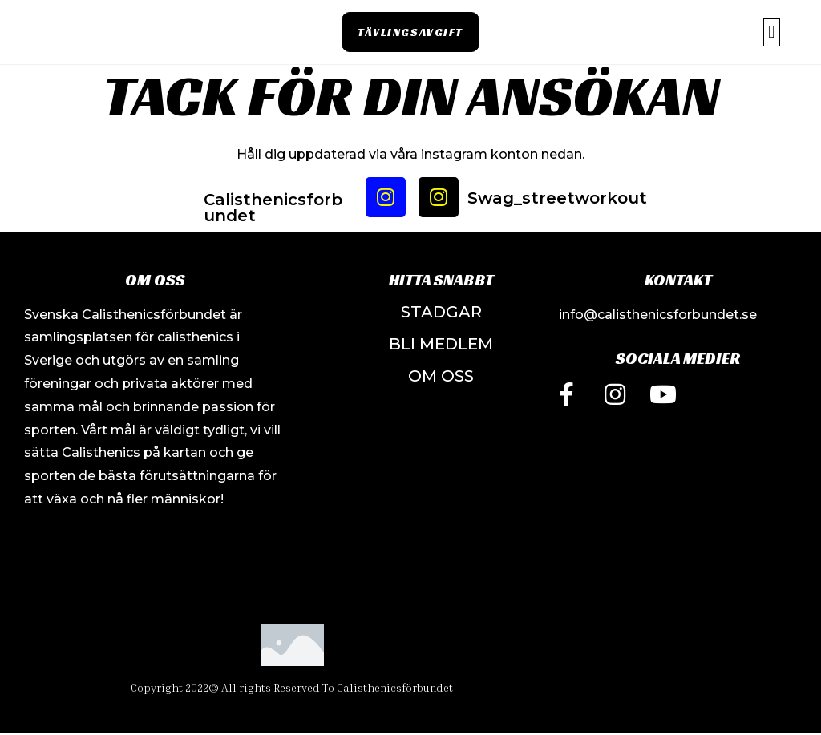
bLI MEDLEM (441, 343)
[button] (410, 32)
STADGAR (441, 311)
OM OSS (441, 376)
